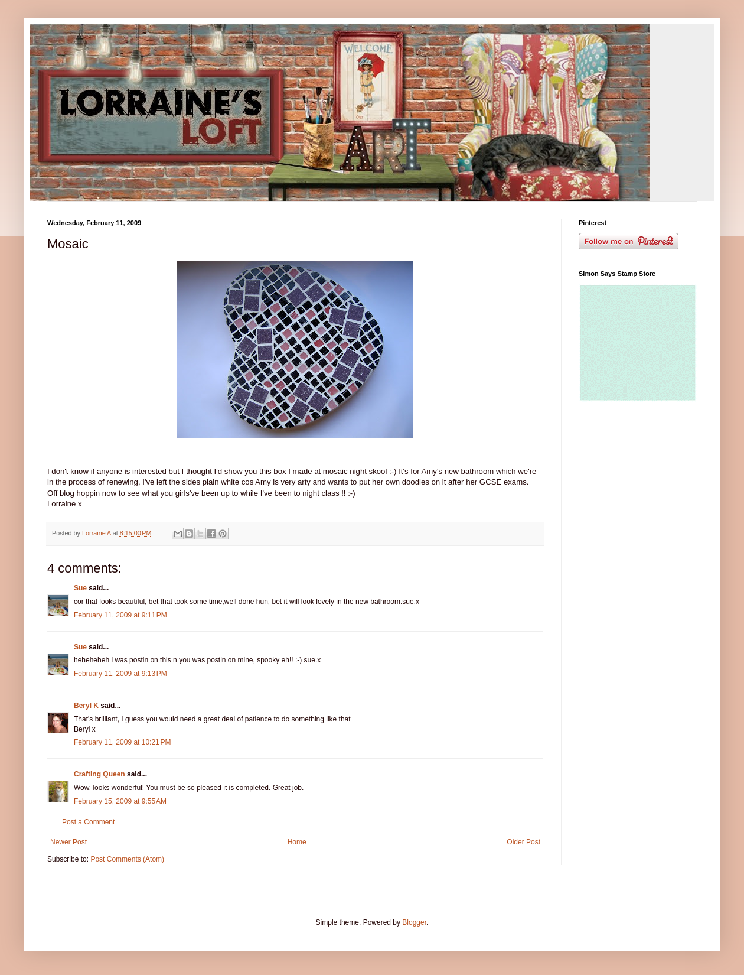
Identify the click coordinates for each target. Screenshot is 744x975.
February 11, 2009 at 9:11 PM (120, 615)
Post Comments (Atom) (127, 859)
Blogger (414, 922)
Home (297, 842)
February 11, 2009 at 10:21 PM (122, 742)
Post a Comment (88, 822)
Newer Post (68, 842)
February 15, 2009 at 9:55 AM (120, 801)
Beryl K (86, 705)
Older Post (523, 842)
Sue (80, 588)
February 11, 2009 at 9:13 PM (120, 674)
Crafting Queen (99, 774)
